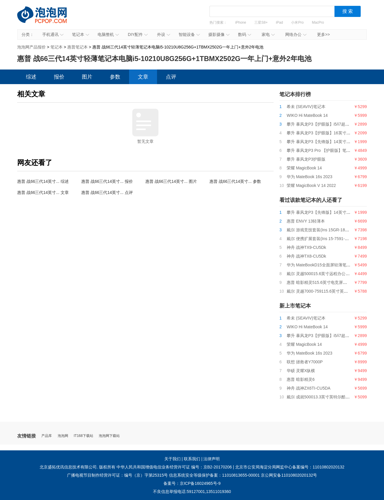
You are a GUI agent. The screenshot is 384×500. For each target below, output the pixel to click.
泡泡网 (63, 436)
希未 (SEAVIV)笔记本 (306, 106)
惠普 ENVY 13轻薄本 (306, 221)
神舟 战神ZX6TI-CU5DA (308, 388)
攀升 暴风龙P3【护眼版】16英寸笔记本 (323, 133)
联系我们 (192, 458)
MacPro (318, 22)
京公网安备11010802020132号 (289, 475)
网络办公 (296, 34)
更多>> (323, 34)
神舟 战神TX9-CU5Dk (306, 247)
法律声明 (211, 458)
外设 (163, 34)
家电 (268, 34)
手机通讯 (53, 34)
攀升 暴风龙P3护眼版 (306, 159)
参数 (115, 77)
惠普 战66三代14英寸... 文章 (43, 192)
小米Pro (297, 22)
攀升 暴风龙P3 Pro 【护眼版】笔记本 (321, 150)
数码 (244, 34)
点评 (171, 77)
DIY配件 (138, 34)
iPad (279, 22)
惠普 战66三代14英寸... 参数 (235, 181)
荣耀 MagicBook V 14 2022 (311, 185)
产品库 (46, 436)
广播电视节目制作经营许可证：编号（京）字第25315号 (117, 475)
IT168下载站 (83, 436)
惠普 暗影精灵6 (301, 379)
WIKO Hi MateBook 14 (307, 115)
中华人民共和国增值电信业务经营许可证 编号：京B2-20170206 (174, 467)
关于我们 (172, 458)
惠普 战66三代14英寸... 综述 (43, 181)
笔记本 (80, 34)
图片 (87, 77)
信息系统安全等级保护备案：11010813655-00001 (214, 475)
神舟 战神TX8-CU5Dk (306, 256)
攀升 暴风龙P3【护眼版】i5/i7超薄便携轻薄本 (328, 124)
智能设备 (189, 34)
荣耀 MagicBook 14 (304, 168)
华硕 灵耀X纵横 (301, 370)
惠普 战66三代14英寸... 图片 (171, 181)
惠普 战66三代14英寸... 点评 (107, 192)
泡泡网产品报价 (47, 19)
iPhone (240, 22)
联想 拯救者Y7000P (305, 362)
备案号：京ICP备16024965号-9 (192, 483)
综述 (31, 77)
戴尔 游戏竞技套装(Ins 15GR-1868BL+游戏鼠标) (330, 230)
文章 (143, 77)
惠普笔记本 (77, 47)
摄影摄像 (219, 34)
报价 (59, 77)
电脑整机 (108, 34)
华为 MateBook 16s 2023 (309, 176)
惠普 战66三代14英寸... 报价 (107, 181)
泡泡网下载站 (109, 436)
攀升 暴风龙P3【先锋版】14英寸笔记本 (323, 141)
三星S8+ (261, 22)
